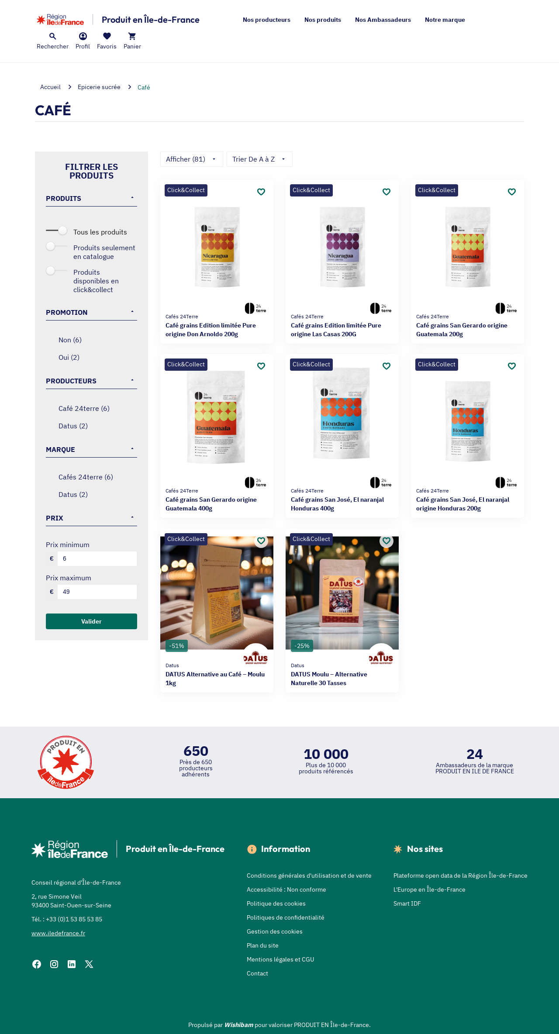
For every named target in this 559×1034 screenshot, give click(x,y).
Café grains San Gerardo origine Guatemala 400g (217, 499)
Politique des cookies (276, 903)
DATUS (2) (73, 425)
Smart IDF (407, 903)
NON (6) (70, 339)
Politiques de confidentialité (285, 917)
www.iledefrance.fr (58, 933)
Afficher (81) (191, 159)
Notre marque (445, 20)
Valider (91, 621)
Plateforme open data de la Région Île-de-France (460, 875)
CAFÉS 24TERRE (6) (86, 476)
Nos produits (322, 20)
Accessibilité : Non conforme (286, 889)
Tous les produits (100, 231)
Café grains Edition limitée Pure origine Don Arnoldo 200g (217, 325)
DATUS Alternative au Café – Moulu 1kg (217, 674)
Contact (257, 973)
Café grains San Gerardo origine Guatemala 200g (467, 325)
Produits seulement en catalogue (104, 252)
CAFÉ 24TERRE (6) (84, 408)
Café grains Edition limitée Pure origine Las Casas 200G (342, 325)
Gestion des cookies (275, 931)
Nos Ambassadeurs (383, 20)
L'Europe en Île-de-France (429, 889)
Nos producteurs (266, 20)
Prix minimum (68, 544)
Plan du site (263, 945)
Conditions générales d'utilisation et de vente (309, 875)
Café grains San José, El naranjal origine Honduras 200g (467, 499)
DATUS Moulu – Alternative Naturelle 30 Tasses (342, 674)
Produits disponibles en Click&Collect (96, 281)
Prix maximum (68, 577)
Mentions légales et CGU (280, 959)
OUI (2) (69, 357)
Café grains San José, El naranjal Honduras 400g (342, 499)
